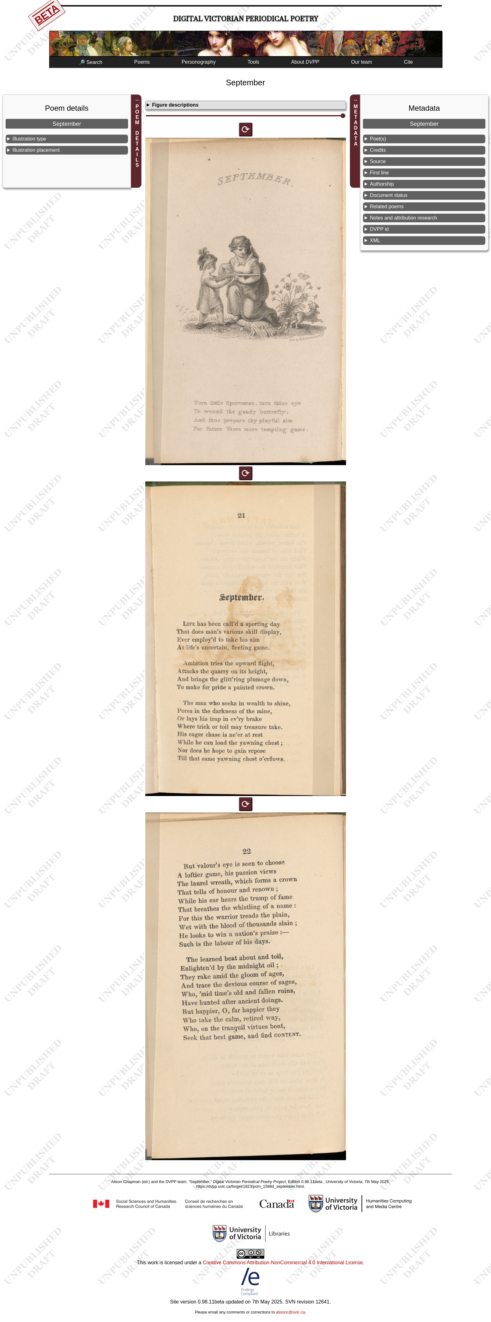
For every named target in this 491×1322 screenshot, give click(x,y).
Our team (361, 62)
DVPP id (379, 229)
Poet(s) (378, 138)
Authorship (382, 184)
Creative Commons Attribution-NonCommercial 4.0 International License (283, 1262)
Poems (142, 62)
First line (379, 172)
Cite (408, 62)
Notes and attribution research (403, 217)
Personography (199, 62)
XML (375, 240)
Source (378, 161)
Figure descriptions (175, 105)
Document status (388, 195)
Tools (253, 62)
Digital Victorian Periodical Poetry (245, 18)
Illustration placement (36, 150)
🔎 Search (90, 62)
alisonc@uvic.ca (290, 1312)
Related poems (387, 206)
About (305, 62)
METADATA (356, 125)
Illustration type (29, 138)
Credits (378, 150)
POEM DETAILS (137, 136)
